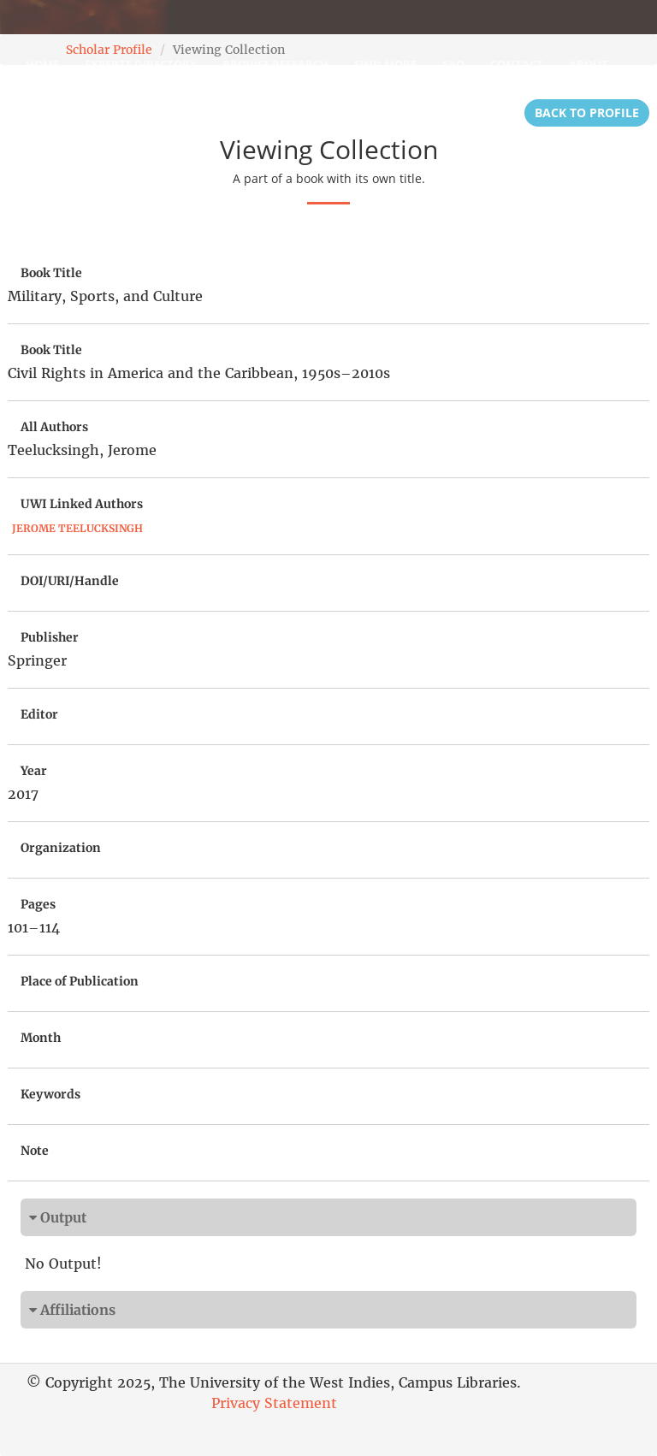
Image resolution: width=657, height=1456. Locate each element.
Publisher (50, 637)
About (588, 64)
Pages (38, 904)
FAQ (453, 64)
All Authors (54, 427)
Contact (516, 64)
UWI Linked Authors (82, 504)
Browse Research (275, 64)
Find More (385, 64)
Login (43, 107)
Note (35, 1150)
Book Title (51, 273)
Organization (61, 847)
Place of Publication (80, 981)
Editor (39, 714)
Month (41, 1037)
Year (34, 770)
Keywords (50, 1094)
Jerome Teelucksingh (77, 528)
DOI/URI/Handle (70, 581)
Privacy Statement (274, 1403)
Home (42, 64)
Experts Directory (141, 64)
